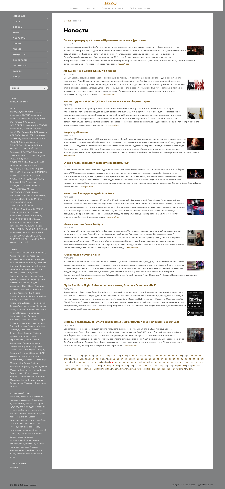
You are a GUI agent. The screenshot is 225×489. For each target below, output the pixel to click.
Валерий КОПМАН (34, 145)
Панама (35, 319)
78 (88, 362)
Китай (32, 296)
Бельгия (14, 262)
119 (126, 365)
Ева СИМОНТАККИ (19, 165)
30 (177, 355)
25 (157, 355)
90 (136, 362)
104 (196, 362)
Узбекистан (15, 343)
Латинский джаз (27, 406)
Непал (13, 313)
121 (135, 365)
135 (65, 369)
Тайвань (37, 333)
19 (133, 355)
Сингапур (14, 329)
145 (114, 369)
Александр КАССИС (20, 115)
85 (115, 362)
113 (99, 365)
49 (113, 359)
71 (202, 359)
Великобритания (28, 266)
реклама (14, 467)
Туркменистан (17, 339)
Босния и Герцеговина (29, 356)
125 (155, 365)
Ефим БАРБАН (27, 168)
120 (131, 365)
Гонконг (24, 276)
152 (149, 369)
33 (188, 355)
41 (81, 359)
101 (181, 362)
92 (143, 362)
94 (151, 362)
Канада (23, 296)
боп (16, 406)
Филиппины (40, 383)
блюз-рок (38, 403)
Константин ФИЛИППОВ (34, 172)
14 (115, 355)
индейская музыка (29, 413)
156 (168, 369)
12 (108, 355)
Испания (25, 289)
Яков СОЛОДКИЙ (19, 242)
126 (160, 365)
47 (105, 359)
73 (69, 362)
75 (76, 362)
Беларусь (39, 259)
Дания (13, 279)
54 (133, 359)
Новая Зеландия (29, 316)
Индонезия (15, 286)
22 (144, 355)
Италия (33, 289)
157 (173, 369)
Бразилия (41, 262)
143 (104, 369)
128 (170, 365)
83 (107, 362)
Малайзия (41, 306)
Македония (29, 306)
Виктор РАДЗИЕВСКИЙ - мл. (24, 148)
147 (124, 369)
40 (76, 359)
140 (89, 369)
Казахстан (23, 293)
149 (134, 369)
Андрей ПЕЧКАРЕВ (31, 132)
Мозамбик (41, 376)
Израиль (25, 282)
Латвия (26, 303)
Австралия (15, 252)
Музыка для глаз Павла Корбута (83, 224)
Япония (13, 386)
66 (182, 359)
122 (140, 365)
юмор (16, 76)
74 (72, 362)
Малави (30, 376)
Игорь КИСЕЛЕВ (37, 239)
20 (137, 355)
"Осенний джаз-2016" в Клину (82, 254)
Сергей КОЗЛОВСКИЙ (21, 219)
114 (103, 365)
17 (126, 355)
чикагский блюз (18, 450)
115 (108, 365)
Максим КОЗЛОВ (32, 185)
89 (132, 362)
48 (109, 359)
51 (122, 359)
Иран (30, 286)
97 (164, 362)
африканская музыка (20, 400)
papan (13, 111)
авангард (14, 396)
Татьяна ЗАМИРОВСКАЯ (22, 225)
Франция (26, 346)
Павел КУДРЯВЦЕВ (19, 212)
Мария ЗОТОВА (18, 189)
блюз (12, 101)
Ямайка (13, 356)
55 (138, 359)
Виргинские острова (31, 269)
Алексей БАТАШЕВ (28, 118)
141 (94, 369)
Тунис (33, 336)
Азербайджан (38, 252)
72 (65, 362)
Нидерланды (33, 313)
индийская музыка (26, 416)
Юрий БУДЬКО (32, 229)
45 (97, 359)
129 (175, 365)
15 (119, 355)
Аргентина (23, 256)
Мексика (31, 309)
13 (111, 355)
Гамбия (20, 370)
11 (104, 355)
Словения (36, 329)
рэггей (43, 430)
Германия (14, 276)
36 (200, 355)
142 (99, 369)
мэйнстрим (23, 410)
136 (70, 369)
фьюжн (40, 443)
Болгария (30, 262)
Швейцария (29, 349)
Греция (33, 276)
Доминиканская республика (31, 279)
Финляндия (15, 346)
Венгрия (41, 266)
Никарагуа (15, 316)
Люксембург (16, 306)
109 (81, 365)
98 (168, 362)
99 (172, 362)
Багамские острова (19, 366)
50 (118, 359)
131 (184, 365)
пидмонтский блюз (19, 423)
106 (66, 365)
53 (130, 359)
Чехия (13, 349)
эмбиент (31, 450)
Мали (12, 309)
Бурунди (14, 266)
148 (129, 369)
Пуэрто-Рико (38, 323)
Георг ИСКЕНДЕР (30, 155)
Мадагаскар (40, 359)
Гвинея (28, 370)
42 (84, 359)
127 (165, 365)
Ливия (23, 376)
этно (25, 101)
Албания (35, 363)
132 (189, 365)
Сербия (41, 326)
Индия (34, 282)
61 (162, 359)
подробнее (123, 64)
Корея (13, 299)
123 (145, 365)
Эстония (24, 353)
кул (11, 406)
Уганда (37, 339)
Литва (42, 303)
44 (92, 359)
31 (181, 355)
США (20, 333)
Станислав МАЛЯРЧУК (29, 222)
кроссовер (34, 426)
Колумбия (41, 296)
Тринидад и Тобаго (19, 336)
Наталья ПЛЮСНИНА (34, 195)
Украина (27, 343)
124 (150, 365)
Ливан (35, 303)
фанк (21, 443)
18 (129, 355)
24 (152, 355)
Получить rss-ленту (141, 8)
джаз (19, 101)
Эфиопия (33, 353)
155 (163, 369)
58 (150, 359)
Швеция (40, 349)
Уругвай (36, 343)
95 (156, 362)
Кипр (19, 359)
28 (169, 355)
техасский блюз (24, 437)
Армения (34, 256)
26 (161, 355)
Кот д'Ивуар (31, 373)
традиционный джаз (20, 440)
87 (124, 362)
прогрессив (15, 430)
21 (141, 355)
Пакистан (25, 319)
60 (158, 359)
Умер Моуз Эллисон (76, 132)
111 (90, 365)
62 (166, 359)
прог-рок (23, 426)
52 (125, 359)
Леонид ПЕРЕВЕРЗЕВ (32, 178)
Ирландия (39, 286)
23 (148, 355)
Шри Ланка (24, 363)
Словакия (25, 329)
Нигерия (21, 313)
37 (65, 359)
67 (186, 359)
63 (170, 359)
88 (127, 362)
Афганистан (16, 259)
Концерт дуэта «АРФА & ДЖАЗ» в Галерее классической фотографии (107, 101)
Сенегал (32, 326)
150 (139, 369)
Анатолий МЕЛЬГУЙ (36, 125)
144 (109, 369)
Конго (21, 373)
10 (101, 355)
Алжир (13, 256)
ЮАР (42, 353)
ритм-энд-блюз (31, 430)
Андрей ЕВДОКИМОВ (21, 128)
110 (86, 365)
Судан (13, 333)
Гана (29, 272)
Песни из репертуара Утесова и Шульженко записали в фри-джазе (105, 40)
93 (147, 362)
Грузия (41, 276)
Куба (32, 299)
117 (117, 365)
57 (146, 359)
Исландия (15, 289)
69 (194, 359)
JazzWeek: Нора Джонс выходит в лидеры (90, 70)
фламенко (30, 443)
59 (154, 359)
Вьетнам (14, 272)
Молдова (41, 309)
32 (184, 355)
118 (121, 365)
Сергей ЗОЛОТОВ (32, 215)
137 (74, 369)
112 (94, 365)
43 (88, 359)
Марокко (21, 309)
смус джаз (22, 433)
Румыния (22, 326)
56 (142, 359)
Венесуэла (15, 269)
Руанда (31, 380)
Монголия (15, 380)
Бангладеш (28, 259)
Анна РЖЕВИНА (30, 135)
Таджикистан (16, 383)
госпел (34, 410)
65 (178, 359)
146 (119, 369)
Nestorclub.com (206, 485)
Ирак (24, 286)
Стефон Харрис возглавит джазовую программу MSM (96, 162)
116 (112, 365)
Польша (14, 323)
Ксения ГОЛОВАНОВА (21, 175)
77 (84, 362)
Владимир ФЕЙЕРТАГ (21, 152)
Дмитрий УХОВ (36, 162)
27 (165, 355)
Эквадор (14, 353)
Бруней (34, 366)
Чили (19, 349)
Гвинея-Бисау (39, 370)
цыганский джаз (29, 447)
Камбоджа (34, 293)
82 (103, 362)
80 (95, 362)
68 (190, 359)
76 (80, 362)
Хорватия (37, 346)
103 (191, 362)
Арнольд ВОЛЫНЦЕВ (32, 138)
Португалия (24, 323)
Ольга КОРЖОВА (34, 209)
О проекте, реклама (112, 8)
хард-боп (15, 447)
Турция (28, 339)
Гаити (35, 272)
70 (198, 359)
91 (140, 362)
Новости (90, 8)
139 (84, 369)
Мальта (13, 363)
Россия (13, 326)
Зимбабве (15, 282)
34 (192, 355)
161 (192, 369)
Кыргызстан (16, 303)
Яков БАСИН (29, 232)
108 (76, 365)
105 (201, 362)
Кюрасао (27, 359)
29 (173, 355)
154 (158, 369)
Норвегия (14, 319)
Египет (13, 373)
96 (160, 362)
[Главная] (111, 3)
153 (153, 369)
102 (186, 362)
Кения (13, 359)
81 (100, 362)
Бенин (22, 262)
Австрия (26, 252)
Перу (42, 319)
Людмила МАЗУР (18, 182)
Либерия (14, 376)
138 (79, 369)
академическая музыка (32, 396)
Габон (22, 272)
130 (180, 365)
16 (122, 355)
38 (68, 359)
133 (193, 365)
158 (178, 369)
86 (120, 362)
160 (188, 369)
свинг (12, 433)
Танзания (28, 383)
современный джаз (26, 453)
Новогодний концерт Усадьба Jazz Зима (89, 193)
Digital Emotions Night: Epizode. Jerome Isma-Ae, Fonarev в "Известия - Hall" (110, 285)
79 (92, 362)
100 (176, 362)
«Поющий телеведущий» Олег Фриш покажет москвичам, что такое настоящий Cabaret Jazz (121, 321)
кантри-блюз (39, 420)
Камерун (14, 296)
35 (196, 355)
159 (183, 369)
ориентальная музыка (21, 420)
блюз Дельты (25, 403)
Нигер (24, 380)
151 (144, 369)
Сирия (40, 380)
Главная (74, 8)
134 (198, 365)
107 (71, 365)
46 (101, 359)
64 (174, 359)
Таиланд (28, 333)
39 (72, 359)
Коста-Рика (23, 299)
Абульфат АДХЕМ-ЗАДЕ (29, 111)
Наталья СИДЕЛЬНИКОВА (23, 199)
